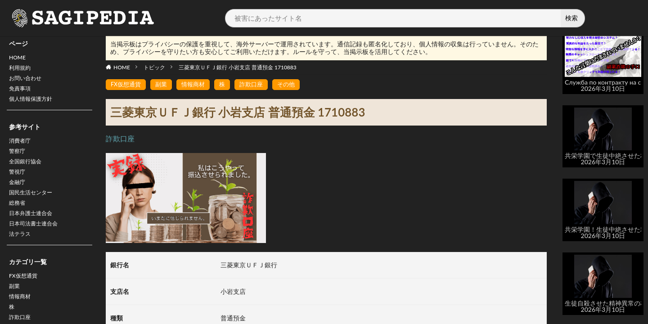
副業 (15, 308)
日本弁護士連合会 (34, 230)
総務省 (18, 218)
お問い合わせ (28, 82)
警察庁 (18, 160)
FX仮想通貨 (25, 297)
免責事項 (21, 93)
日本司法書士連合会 (37, 242)
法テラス (21, 253)
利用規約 (21, 70)
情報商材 (197, 85)
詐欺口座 (257, 85)
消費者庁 (21, 148)
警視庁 (18, 183)
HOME (18, 58)
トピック (154, 67)
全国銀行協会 (28, 172)
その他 (294, 85)
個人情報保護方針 (34, 105)
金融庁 (18, 195)
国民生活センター (34, 207)
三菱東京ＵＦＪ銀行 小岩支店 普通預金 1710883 (238, 67)
